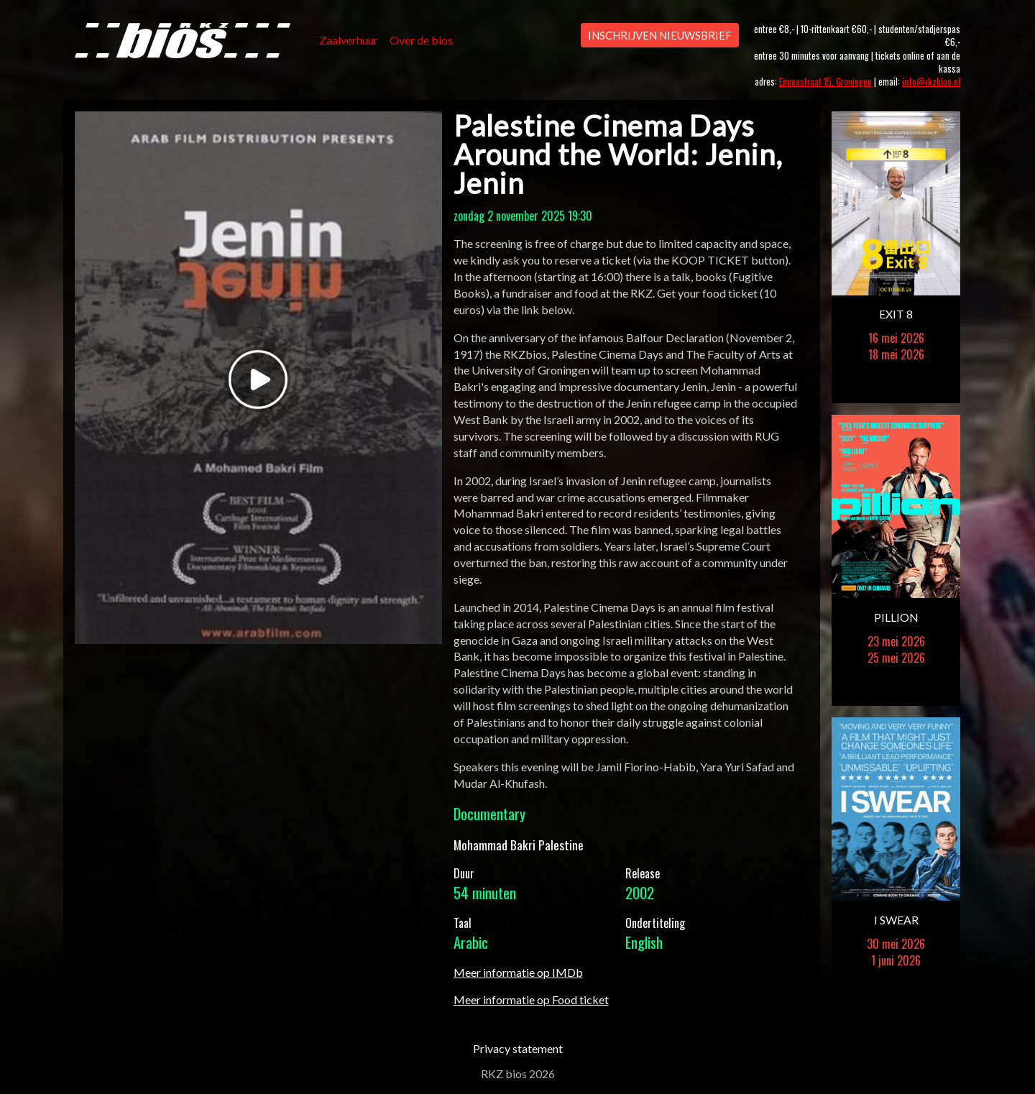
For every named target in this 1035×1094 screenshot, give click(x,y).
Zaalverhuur (348, 40)
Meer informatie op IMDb (518, 972)
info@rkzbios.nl (931, 81)
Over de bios (421, 40)
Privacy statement (518, 1048)
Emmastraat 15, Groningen (825, 81)
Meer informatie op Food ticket (531, 999)
